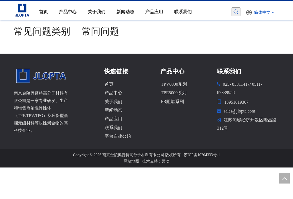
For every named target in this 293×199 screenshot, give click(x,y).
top (284, 178)
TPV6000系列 (174, 84)
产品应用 (113, 118)
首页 (109, 84)
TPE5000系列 (173, 92)
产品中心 (113, 92)
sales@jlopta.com (239, 111)
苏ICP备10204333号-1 (202, 155)
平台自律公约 (118, 136)
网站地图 (131, 161)
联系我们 (113, 127)
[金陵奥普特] (41, 75)
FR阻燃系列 (172, 101)
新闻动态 (113, 110)
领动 (165, 161)
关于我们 (113, 101)
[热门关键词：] (236, 11)
